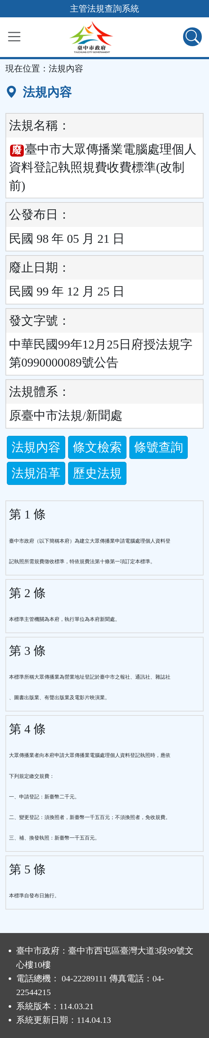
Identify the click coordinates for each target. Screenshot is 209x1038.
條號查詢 (158, 447)
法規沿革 (36, 473)
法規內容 (36, 447)
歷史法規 (97, 473)
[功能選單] (14, 36)
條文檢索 (97, 447)
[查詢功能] (192, 36)
